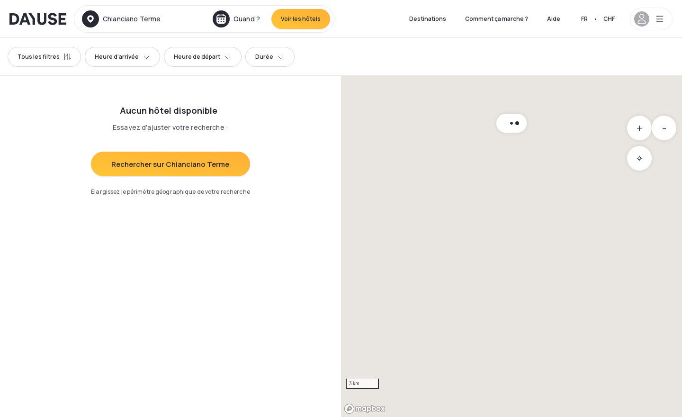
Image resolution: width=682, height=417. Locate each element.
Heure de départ (203, 57)
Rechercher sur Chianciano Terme (170, 164)
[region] (511, 246)
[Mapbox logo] (365, 408)
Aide (553, 19)
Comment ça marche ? (496, 19)
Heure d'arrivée (122, 57)
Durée (270, 57)
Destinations (427, 19)
